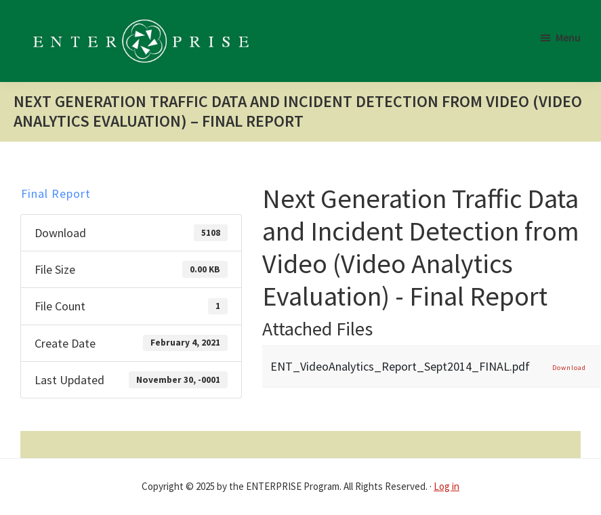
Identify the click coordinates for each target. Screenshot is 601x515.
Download (569, 367)
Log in (446, 486)
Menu (568, 37)
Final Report (56, 193)
